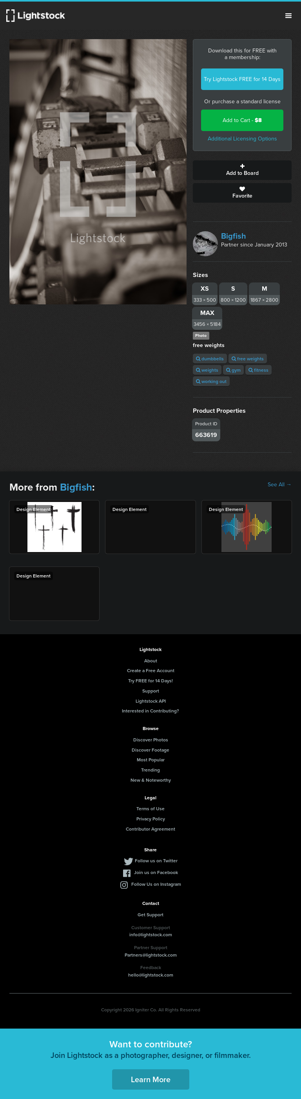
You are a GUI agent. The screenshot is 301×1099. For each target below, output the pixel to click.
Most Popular (151, 759)
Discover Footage (150, 749)
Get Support (150, 914)
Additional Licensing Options (242, 139)
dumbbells (210, 358)
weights (207, 370)
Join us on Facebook (156, 872)
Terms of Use (150, 808)
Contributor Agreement (150, 829)
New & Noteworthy (151, 780)
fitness (258, 370)
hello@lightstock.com (150, 974)
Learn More (150, 1079)
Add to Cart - (242, 120)
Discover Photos (150, 739)
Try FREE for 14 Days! (150, 680)
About (150, 660)
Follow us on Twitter (156, 860)
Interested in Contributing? (150, 710)
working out (211, 381)
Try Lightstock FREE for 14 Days (242, 79)
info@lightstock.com (150, 934)
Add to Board (242, 170)
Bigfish (233, 236)
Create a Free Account (150, 670)
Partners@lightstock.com (151, 955)
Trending (150, 769)
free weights (248, 358)
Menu (288, 15)
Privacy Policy (150, 818)
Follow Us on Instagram (156, 884)
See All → (280, 485)
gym (233, 370)
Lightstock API (151, 701)
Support (150, 690)
